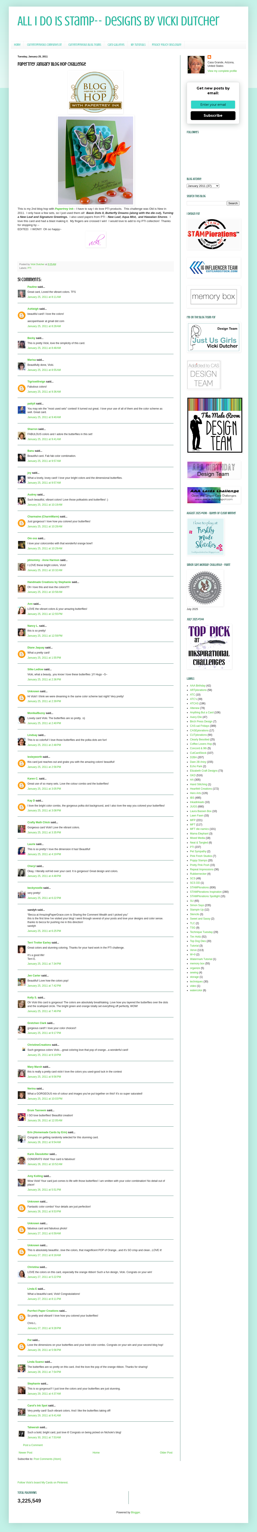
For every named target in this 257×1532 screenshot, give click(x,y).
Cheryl (31, 866)
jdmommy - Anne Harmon (43, 560)
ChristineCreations (39, 1044)
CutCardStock (198, 752)
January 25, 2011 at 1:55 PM (44, 657)
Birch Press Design (201, 721)
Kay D (31, 800)
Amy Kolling (35, 1176)
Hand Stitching (198, 784)
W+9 (192, 954)
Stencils (194, 914)
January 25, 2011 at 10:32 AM (44, 570)
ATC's (193, 699)
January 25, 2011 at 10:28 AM (44, 526)
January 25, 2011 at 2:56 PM (44, 767)
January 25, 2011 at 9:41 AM (44, 439)
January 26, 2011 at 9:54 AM (44, 1142)
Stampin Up (197, 909)
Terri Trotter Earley (39, 942)
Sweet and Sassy (200, 918)
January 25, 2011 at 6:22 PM (44, 898)
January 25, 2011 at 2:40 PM (44, 723)
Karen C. (32, 778)
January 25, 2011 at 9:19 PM (44, 1055)
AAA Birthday (198, 685)
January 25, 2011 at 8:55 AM (44, 370)
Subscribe (213, 115)
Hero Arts (195, 793)
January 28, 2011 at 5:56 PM (44, 1350)
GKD (193, 775)
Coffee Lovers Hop (201, 743)
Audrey (31, 494)
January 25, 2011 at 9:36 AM (44, 391)
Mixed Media (197, 838)
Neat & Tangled (199, 842)
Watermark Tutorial (201, 959)
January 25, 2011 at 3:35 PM (44, 832)
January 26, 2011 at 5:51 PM (44, 1189)
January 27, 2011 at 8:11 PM (44, 1299)
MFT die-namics (199, 829)
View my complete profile (222, 71)
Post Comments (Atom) (47, 1459)
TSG (192, 927)
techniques (196, 981)
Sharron (32, 429)
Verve (193, 950)
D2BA (193, 757)
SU (192, 900)
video (193, 985)
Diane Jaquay (35, 647)
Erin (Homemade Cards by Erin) (47, 1132)
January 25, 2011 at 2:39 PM (44, 701)
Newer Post (25, 1452)
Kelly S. (32, 997)
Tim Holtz (195, 936)
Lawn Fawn (196, 815)
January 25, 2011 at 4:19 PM (44, 854)
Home (17, 44)
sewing (194, 972)
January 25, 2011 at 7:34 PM (44, 963)
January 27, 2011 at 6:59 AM (44, 1233)
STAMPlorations (199, 887)
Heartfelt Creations (201, 788)
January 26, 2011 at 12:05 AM (44, 1120)
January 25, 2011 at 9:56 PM (44, 1076)
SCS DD (195, 882)
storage (194, 976)
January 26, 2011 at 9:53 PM (44, 1211)
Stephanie (33, 1383)
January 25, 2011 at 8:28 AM (44, 326)
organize (195, 968)
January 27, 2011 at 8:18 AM (44, 1255)
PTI (29, 268)
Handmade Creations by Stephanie (49, 582)
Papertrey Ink (64, 208)
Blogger (135, 1512)
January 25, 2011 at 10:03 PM (44, 1098)
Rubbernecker (198, 873)
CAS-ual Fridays (199, 725)
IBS (192, 797)
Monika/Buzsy (36, 713)
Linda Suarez (35, 1361)
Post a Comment (33, 1445)
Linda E (32, 1288)
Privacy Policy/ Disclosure (166, 44)
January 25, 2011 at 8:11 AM (44, 297)
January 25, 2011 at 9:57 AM (44, 461)
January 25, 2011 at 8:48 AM (44, 348)
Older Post (166, 1452)
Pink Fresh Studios (201, 856)
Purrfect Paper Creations (42, 1310)
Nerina (31, 1088)
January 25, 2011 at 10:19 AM (44, 504)
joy (29, 472)
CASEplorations (199, 730)
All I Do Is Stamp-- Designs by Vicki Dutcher (118, 21)
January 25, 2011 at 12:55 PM (44, 614)
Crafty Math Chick (38, 822)
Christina (33, 1267)
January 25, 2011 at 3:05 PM (44, 788)
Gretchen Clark (36, 1023)
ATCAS (194, 703)
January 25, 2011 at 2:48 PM (44, 745)
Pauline (32, 286)
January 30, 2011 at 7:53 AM (44, 1437)
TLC (192, 923)
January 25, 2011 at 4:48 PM (44, 876)
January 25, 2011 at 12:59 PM (44, 635)
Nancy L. (32, 625)
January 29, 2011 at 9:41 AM (44, 1415)
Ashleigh (33, 308)
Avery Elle (196, 717)
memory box (197, 963)
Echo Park (196, 766)
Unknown (33, 691)
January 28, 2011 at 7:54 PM (44, 1372)
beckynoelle (35, 887)
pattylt (31, 403)
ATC (192, 694)
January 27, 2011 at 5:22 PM (44, 1277)
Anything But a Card (202, 712)
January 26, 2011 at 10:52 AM (44, 1164)
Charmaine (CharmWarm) (43, 516)
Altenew (194, 708)
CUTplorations (198, 734)
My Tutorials (138, 44)
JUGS (193, 806)
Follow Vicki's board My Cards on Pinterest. (43, 1482)
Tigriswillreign (36, 381)
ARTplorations (198, 690)
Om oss (32, 538)
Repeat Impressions (202, 869)
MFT (192, 824)
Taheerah (33, 1427)
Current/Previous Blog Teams (84, 44)
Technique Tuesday (201, 932)
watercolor (196, 990)
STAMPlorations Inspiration (206, 891)
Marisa (31, 359)
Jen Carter (33, 975)
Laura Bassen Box (201, 811)
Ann (30, 603)
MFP (192, 820)
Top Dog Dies (198, 941)
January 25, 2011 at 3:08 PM (44, 810)
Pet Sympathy (198, 851)
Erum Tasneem (36, 1110)
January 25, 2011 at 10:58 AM (44, 592)
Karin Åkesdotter (38, 1154)
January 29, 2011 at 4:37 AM (44, 1393)
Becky (31, 338)
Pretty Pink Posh (200, 865)
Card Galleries (116, 44)
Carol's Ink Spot (37, 1405)
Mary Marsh (34, 1066)
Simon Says (197, 905)
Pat (29, 1340)
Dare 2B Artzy (198, 761)
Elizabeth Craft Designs (203, 770)
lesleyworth (34, 756)
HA (192, 779)
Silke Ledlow (35, 669)
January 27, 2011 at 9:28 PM (44, 1328)
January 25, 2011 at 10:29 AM (44, 548)
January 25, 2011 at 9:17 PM (44, 1033)
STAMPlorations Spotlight (205, 896)
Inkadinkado (197, 802)
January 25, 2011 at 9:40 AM (44, 417)
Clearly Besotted (199, 739)
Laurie (31, 844)
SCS (192, 878)
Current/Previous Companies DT (44, 44)
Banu (30, 450)
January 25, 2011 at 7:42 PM (44, 985)
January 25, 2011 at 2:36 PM (44, 679)
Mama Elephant (199, 833)
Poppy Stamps (198, 860)
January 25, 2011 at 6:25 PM (44, 931)
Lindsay (32, 735)
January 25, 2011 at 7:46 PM (44, 1011)
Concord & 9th (198, 748)
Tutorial (194, 945)
